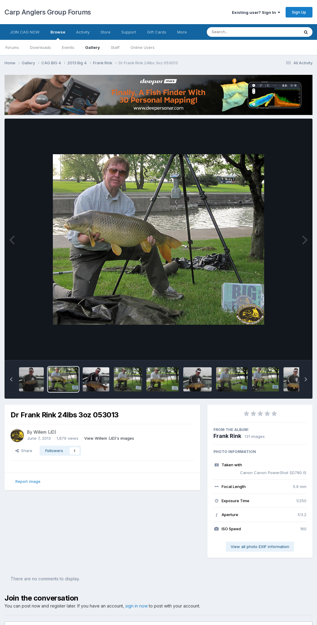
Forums (12, 47)
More (182, 32)
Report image (27, 481)
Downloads (40, 47)
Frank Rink (227, 436)
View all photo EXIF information (260, 546)
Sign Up (299, 12)
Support (128, 32)
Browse (57, 35)
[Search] (236, 32)
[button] (11, 379)
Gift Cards (156, 32)
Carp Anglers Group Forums (48, 12)
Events (68, 47)
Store (105, 32)
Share (23, 450)
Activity (83, 32)
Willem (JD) (45, 432)
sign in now (136, 605)
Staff (115, 47)
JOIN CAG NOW (25, 32)
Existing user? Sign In (256, 12)
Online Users (142, 47)
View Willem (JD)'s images (109, 438)
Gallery (92, 47)
